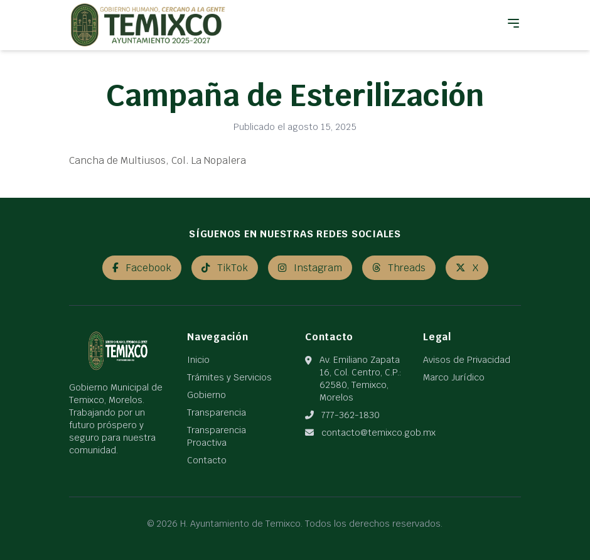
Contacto (207, 460)
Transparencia (216, 412)
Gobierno (206, 395)
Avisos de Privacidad (466, 359)
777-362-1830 (350, 415)
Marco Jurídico (454, 377)
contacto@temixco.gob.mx (378, 432)
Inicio (198, 359)
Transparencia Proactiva (216, 436)
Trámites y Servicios (229, 377)
